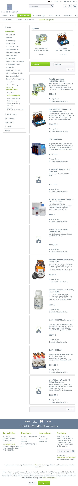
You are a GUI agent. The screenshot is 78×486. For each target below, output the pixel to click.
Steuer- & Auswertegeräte (15, 79)
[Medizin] (13, 15)
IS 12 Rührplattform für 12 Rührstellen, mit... (59, 381)
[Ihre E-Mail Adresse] (64, 451)
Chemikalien (10, 44)
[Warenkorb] (75, 6)
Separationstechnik (12, 76)
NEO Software (10, 118)
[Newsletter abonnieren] (73, 451)
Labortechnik (10, 31)
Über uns (42, 436)
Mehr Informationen (49, 478)
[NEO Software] (54, 15)
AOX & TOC (10, 92)
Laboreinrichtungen (13, 52)
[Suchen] (52, 6)
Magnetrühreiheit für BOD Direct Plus (59, 170)
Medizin (8, 27)
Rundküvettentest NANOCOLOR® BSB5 (41, 49)
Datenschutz (43, 439)
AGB (22, 446)
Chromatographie (12, 46)
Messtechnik (10, 58)
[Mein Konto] (70, 6)
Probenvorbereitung (13, 64)
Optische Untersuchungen (15, 61)
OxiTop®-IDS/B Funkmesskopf (61, 320)
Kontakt (23, 439)
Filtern (35, 64)
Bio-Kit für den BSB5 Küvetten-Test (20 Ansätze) (61, 201)
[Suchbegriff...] (41, 6)
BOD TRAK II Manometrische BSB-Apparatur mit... (63, 49)
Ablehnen (32, 483)
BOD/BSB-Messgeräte (13, 95)
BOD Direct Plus (55, 139)
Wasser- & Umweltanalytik (11, 89)
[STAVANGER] (67, 15)
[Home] (5, 15)
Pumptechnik (10, 67)
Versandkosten (39, 465)
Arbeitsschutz (11, 35)
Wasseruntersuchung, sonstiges (13, 104)
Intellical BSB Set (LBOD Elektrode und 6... (58, 231)
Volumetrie (10, 82)
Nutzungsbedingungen (29, 436)
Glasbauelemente (12, 49)
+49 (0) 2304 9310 (9, 444)
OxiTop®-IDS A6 (55, 350)
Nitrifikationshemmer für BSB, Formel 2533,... (61, 261)
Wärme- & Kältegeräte (13, 85)
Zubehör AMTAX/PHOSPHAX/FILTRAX (15, 109)
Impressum (43, 441)
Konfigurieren (44, 483)
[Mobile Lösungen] (39, 15)
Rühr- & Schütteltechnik (14, 73)
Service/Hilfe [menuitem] (69, 2)
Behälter (9, 38)
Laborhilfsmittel (11, 55)
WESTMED (8, 126)
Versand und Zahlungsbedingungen (28, 442)
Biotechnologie (11, 41)
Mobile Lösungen (11, 114)
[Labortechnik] (24, 15)
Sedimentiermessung (13, 98)
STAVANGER (9, 122)
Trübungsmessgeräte (13, 101)
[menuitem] (41, 6)
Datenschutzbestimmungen (66, 457)
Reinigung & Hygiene (13, 70)
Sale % (7, 130)
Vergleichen (54, 99)
